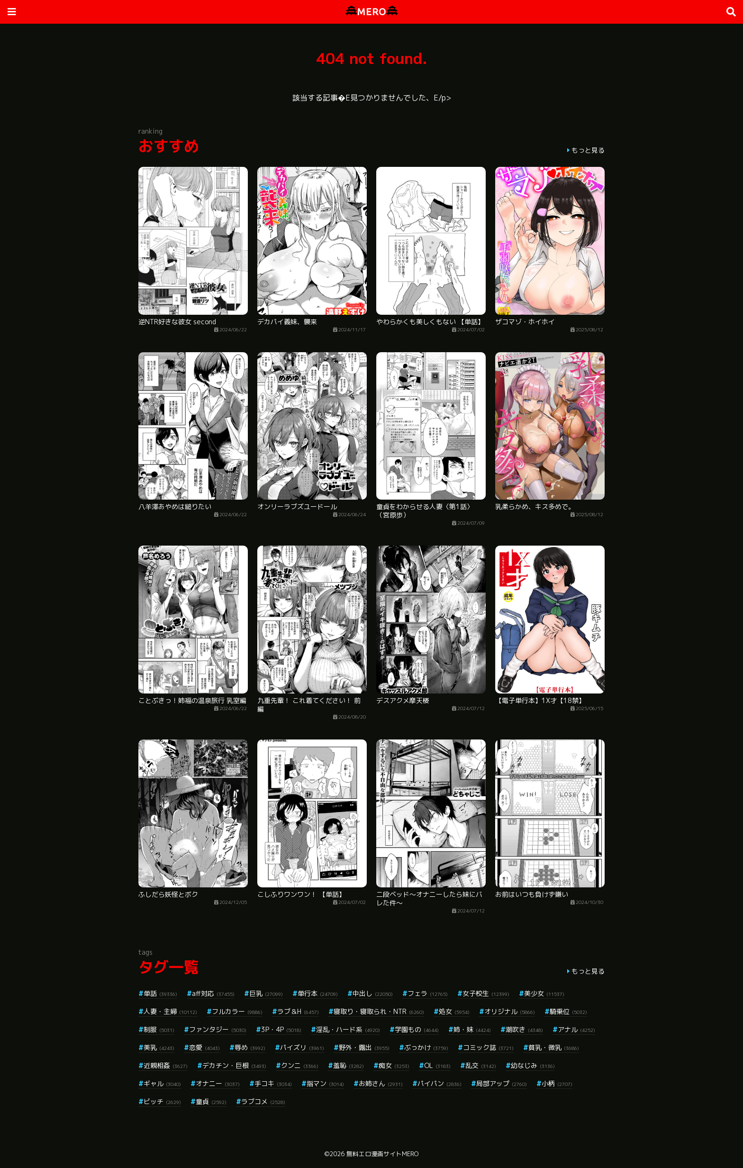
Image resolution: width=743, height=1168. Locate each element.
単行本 (318, 993)
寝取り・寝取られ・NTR (379, 1011)
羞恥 (348, 1065)
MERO (371, 11)
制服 (159, 1029)
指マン (325, 1083)
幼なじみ (533, 1065)
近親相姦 (166, 1065)
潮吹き (524, 1029)
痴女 (394, 1065)
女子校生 (485, 993)
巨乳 (266, 993)
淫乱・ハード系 (348, 1029)
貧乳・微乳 (553, 1047)
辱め (250, 1047)
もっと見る (588, 150)
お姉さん (381, 1083)
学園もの (417, 1029)
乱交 (480, 1065)
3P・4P (281, 1029)
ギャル (162, 1083)
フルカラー (237, 1011)
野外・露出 (364, 1047)
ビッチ (162, 1101)
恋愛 (204, 1047)
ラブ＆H (298, 1011)
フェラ (428, 993)
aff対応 (213, 993)
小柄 (557, 1083)
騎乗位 (568, 1011)
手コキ (273, 1083)
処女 (454, 1011)
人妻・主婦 (170, 1011)
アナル (576, 1029)
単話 (160, 993)
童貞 (211, 1101)
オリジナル (509, 1011)
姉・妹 (472, 1029)
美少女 (544, 993)
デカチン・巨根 (234, 1065)
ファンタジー (217, 1029)
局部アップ (501, 1083)
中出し (373, 993)
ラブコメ (263, 1101)
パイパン (439, 1083)
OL (437, 1065)
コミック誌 (488, 1047)
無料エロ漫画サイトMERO (382, 1154)
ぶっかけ (426, 1047)
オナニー (218, 1083)
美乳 (159, 1047)
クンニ (299, 1065)
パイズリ (302, 1047)
